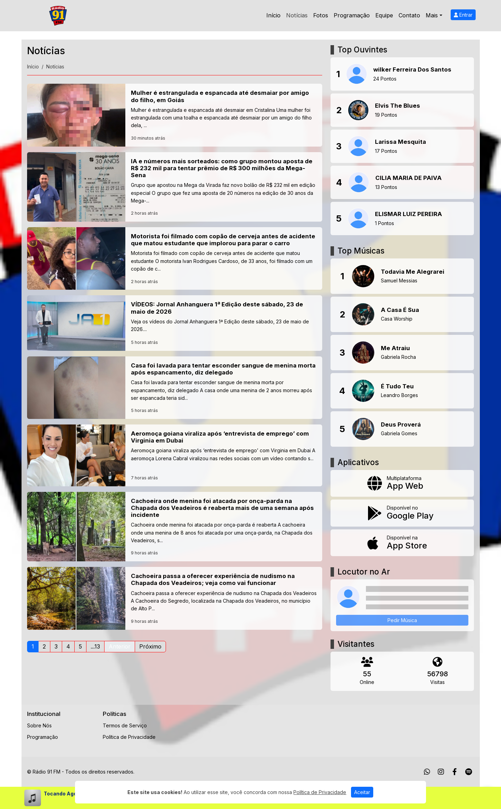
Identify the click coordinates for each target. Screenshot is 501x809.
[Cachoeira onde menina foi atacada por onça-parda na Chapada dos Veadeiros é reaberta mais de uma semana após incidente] (175, 526)
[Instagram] (441, 772)
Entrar (463, 15)
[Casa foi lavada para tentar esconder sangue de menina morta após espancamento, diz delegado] (175, 387)
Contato (409, 15)
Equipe (384, 15)
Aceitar (362, 792)
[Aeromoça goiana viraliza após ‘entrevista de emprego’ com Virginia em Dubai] (175, 455)
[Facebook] (454, 772)
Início (273, 15)
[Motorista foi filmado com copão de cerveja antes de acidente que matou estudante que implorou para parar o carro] (175, 258)
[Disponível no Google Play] (402, 513)
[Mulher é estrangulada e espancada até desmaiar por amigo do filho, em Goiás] (175, 115)
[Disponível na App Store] (402, 542)
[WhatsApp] (427, 772)
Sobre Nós (39, 725)
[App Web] (402, 483)
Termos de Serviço (125, 725)
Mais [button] (432, 15)
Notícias (297, 15)
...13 (95, 646)
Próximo (150, 646)
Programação (352, 15)
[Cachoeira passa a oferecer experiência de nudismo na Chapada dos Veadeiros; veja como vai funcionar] (175, 598)
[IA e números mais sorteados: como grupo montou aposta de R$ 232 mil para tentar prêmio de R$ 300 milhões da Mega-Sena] (175, 187)
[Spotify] (468, 772)
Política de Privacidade (129, 737)
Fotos (320, 15)
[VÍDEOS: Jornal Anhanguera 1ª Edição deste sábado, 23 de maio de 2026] (175, 322)
